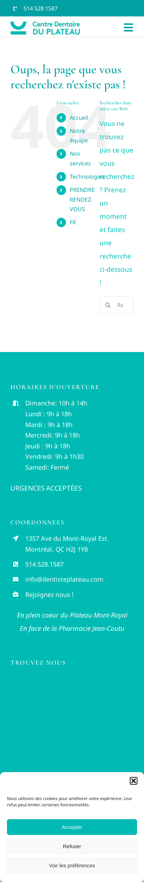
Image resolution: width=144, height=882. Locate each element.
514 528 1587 (41, 8)
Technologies (87, 176)
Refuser (72, 846)
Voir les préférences (72, 865)
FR (73, 222)
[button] (133, 780)
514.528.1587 (44, 564)
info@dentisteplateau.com (64, 579)
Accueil (79, 117)
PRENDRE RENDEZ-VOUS (82, 199)
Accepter (72, 827)
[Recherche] (108, 305)
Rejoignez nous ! (49, 594)
